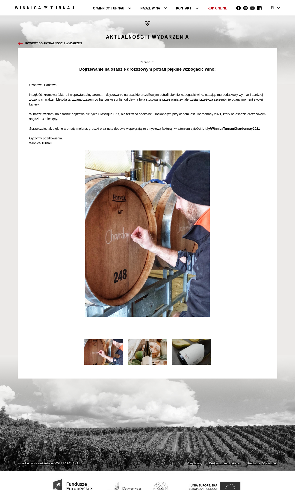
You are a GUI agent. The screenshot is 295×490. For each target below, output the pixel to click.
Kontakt (184, 8)
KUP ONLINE (217, 8)
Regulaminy (195, 463)
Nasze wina (150, 8)
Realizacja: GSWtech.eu (262, 463)
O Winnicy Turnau (108, 8)
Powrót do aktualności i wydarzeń (53, 43)
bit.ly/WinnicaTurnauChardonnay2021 (231, 128)
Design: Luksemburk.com (224, 463)
